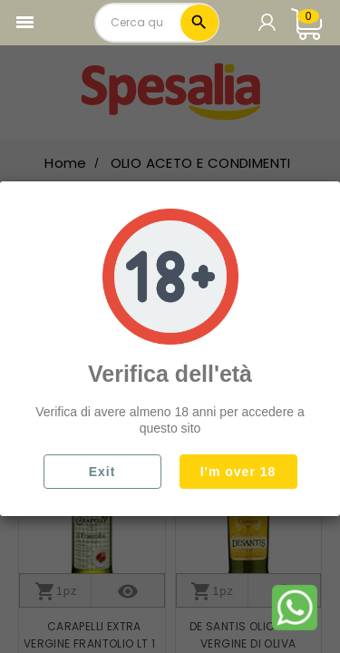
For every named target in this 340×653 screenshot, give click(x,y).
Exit (102, 471)
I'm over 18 (238, 471)
